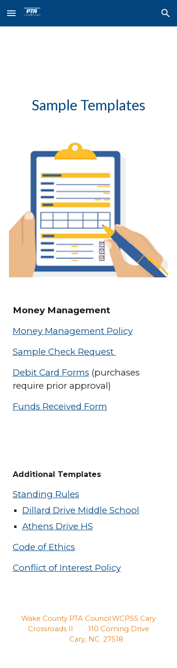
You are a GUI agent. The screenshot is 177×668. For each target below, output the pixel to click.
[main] (89, 105)
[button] (11, 13)
